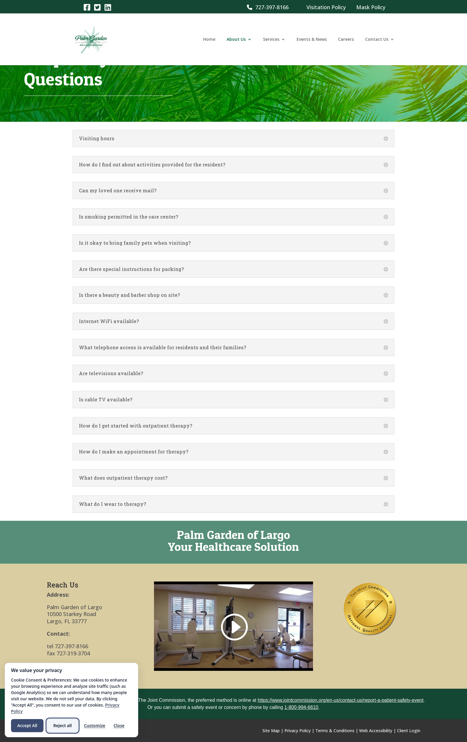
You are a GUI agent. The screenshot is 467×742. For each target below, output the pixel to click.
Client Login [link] (408, 730)
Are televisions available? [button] (111, 373)
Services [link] (271, 39)
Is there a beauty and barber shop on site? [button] (129, 295)
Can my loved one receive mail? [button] (117, 190)
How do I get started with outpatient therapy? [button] (135, 425)
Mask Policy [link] (370, 7)
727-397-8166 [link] (268, 7)
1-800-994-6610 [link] (301, 707)
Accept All (27, 725)
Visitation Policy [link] (326, 7)
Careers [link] (346, 39)
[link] (87, 7)
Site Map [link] (271, 730)
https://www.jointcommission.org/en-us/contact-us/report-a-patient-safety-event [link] (341, 700)
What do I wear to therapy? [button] (112, 504)
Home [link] (209, 39)
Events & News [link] (312, 39)
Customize (94, 725)
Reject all (62, 725)
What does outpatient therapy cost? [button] (123, 478)
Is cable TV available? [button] (105, 399)
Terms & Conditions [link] (334, 730)
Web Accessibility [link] (375, 730)
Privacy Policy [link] (297, 730)
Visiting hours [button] (96, 138)
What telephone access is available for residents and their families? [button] (162, 347)
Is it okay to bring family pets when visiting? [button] (135, 243)
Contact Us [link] (376, 39)
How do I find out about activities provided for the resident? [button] (152, 164)
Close (118, 725)
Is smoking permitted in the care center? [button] (128, 216)
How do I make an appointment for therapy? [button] (133, 451)
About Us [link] (236, 39)
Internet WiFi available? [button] (109, 321)
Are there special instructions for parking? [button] (131, 269)
